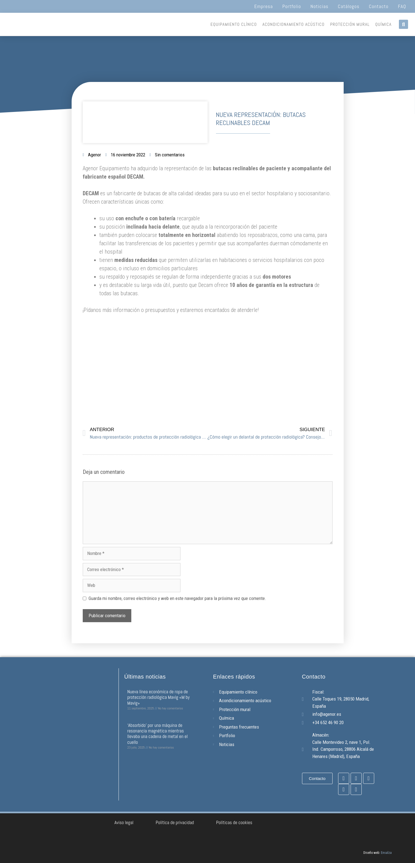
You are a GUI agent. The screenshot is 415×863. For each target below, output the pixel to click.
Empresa (263, 6)
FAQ (402, 6)
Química (383, 24)
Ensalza (386, 853)
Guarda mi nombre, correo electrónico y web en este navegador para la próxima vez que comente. (177, 598)
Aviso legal (124, 822)
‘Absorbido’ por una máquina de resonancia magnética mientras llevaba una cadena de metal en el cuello (157, 733)
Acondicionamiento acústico (293, 24)
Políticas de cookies (234, 822)
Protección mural (350, 24)
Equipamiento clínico (233, 24)
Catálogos (348, 6)
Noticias (319, 6)
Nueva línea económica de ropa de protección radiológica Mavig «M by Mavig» (158, 697)
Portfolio (291, 6)
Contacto (379, 6)
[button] (403, 24)
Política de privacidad (175, 822)
